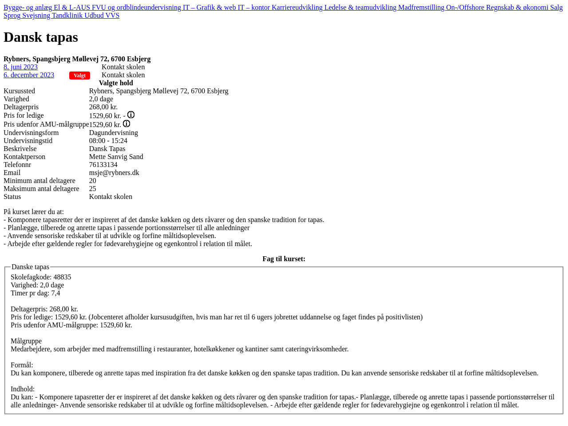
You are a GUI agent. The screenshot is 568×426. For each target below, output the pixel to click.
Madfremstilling (422, 7)
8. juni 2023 (21, 67)
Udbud (94, 15)
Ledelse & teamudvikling (361, 7)
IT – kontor (255, 7)
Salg (556, 7)
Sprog (13, 15)
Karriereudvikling (298, 7)
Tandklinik (68, 15)
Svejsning (37, 15)
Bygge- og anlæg (29, 7)
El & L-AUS (73, 7)
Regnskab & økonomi (518, 7)
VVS (112, 15)
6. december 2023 (29, 75)
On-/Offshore (466, 7)
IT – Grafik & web (210, 7)
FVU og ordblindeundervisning (137, 7)
